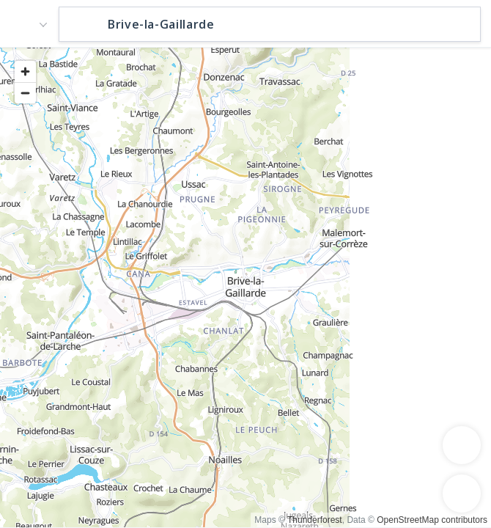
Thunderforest (314, 520)
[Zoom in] (25, 71)
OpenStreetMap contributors (432, 520)
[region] (245, 286)
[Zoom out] (25, 92)
